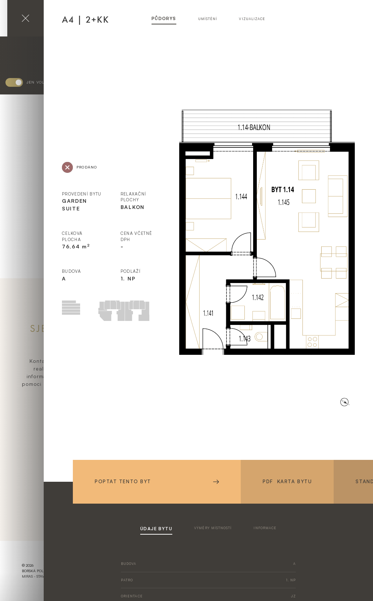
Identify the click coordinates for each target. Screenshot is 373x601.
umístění (207, 19)
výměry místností (213, 528)
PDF (287, 481)
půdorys (164, 18)
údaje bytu (156, 528)
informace (265, 528)
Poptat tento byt (157, 481)
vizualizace (252, 19)
